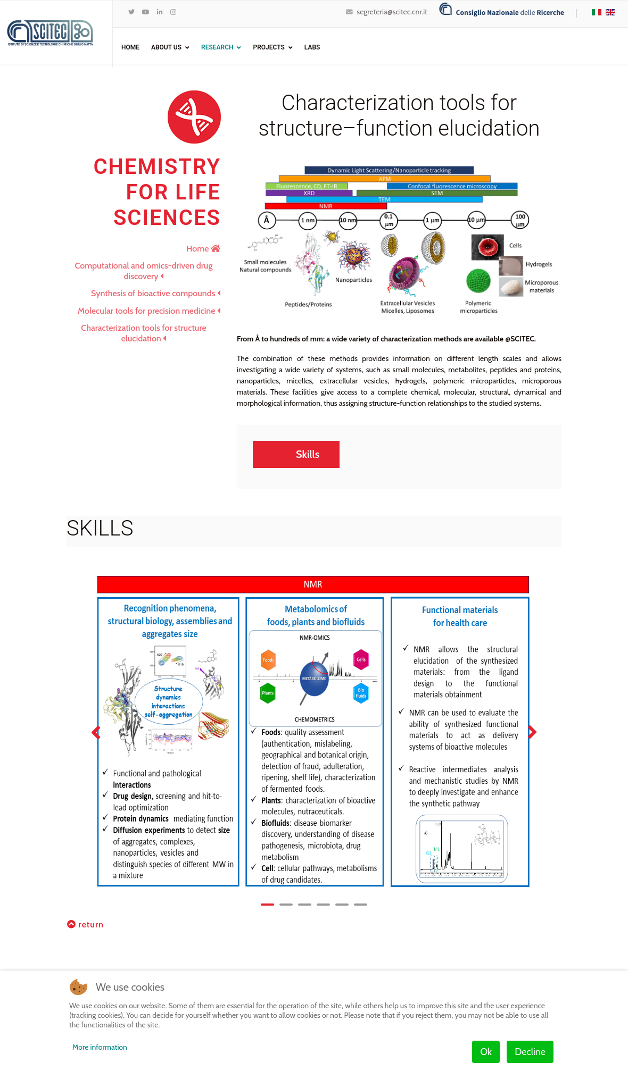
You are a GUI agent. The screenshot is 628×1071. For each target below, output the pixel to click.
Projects (268, 47)
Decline (530, 1052)
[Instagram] (173, 12)
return (85, 925)
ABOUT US (166, 47)
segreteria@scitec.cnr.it (392, 11)
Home (130, 47)
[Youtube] (146, 12)
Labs (312, 47)
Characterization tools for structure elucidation (143, 333)
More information (99, 1047)
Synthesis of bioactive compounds (155, 293)
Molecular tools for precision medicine (149, 311)
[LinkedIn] (160, 12)
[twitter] (131, 12)
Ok (486, 1052)
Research (217, 47)
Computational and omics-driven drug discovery (144, 271)
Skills (307, 454)
